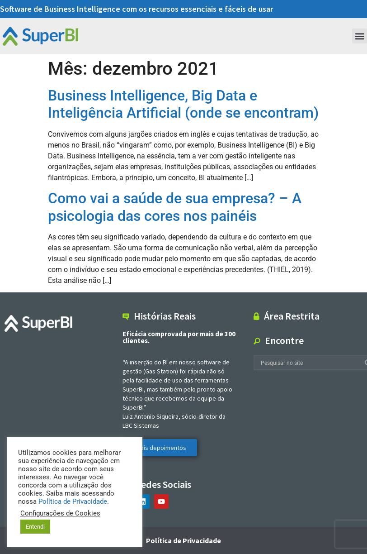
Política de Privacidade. (73, 501)
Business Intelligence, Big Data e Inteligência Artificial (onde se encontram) (183, 104)
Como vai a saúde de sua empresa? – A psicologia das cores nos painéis (174, 207)
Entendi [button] (35, 526)
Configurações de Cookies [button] (60, 513)
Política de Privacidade (183, 540)
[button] (359, 36)
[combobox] (309, 362)
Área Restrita (292, 316)
